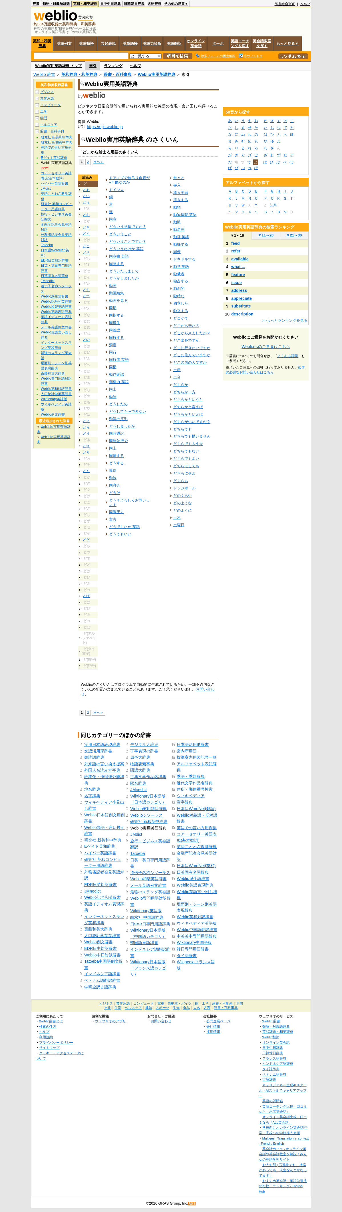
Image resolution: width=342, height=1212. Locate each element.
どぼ (86, 596)
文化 (107, 1007)
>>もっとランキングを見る (284, 320)
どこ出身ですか (186, 340)
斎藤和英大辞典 (98, 929)
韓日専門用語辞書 (193, 949)
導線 (112, 470)
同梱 (112, 367)
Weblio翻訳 (270, 1037)
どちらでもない (186, 451)
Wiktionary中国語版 (194, 942)
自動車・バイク (180, 1003)
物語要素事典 (142, 764)
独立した (180, 303)
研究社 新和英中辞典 (148, 821)
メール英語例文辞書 (148, 885)
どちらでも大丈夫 (188, 444)
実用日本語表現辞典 (102, 744)
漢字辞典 (185, 802)
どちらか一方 (184, 392)
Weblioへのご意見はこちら (266, 346)
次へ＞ (98, 161)
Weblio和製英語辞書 (148, 879)
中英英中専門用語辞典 (197, 936)
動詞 (112, 396)
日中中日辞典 (110, 3)
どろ (86, 452)
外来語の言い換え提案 (104, 764)
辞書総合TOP (285, 4)
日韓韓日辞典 (134, 3)
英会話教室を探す (262, 43)
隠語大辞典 (140, 770)
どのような (182, 503)
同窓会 (114, 485)
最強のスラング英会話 (150, 892)
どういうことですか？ (127, 241)
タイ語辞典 (270, 1069)
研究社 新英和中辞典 (102, 840)
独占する (180, 281)
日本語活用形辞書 (193, 744)
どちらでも (182, 429)
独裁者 (178, 274)
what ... (238, 266)
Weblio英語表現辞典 (195, 885)
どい (86, 196)
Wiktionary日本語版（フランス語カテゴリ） (148, 968)
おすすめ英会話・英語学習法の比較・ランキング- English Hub (283, 1186)
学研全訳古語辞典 (100, 987)
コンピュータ (50, 105)
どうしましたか (122, 426)
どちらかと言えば (188, 407)
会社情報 (213, 1026)
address (239, 290)
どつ (86, 296)
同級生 (114, 323)
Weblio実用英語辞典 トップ (58, 66)
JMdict (136, 834)
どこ (86, 246)
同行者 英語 (119, 359)
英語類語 (86, 43)
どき (86, 227)
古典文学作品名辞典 (148, 776)
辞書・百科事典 (118, 74)
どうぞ (114, 493)
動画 (112, 286)
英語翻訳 (174, 43)
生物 (176, 1007)
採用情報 (213, 1031)
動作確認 (116, 374)
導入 (177, 185)
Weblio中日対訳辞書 (102, 955)
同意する (116, 264)
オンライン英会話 (196, 43)
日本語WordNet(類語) (196, 808)
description (242, 314)
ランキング (113, 66)
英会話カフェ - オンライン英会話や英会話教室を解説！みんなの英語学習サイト (283, 1154)
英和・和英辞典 (85, 3)
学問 (43, 118)
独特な (178, 296)
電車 (160, 1003)
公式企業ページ (218, 1021)
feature (238, 274)
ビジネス (47, 92)
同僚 (177, 252)
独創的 (178, 288)
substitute (241, 306)
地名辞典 (92, 789)
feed (235, 243)
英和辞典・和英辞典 (79, 74)
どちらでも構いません (191, 436)
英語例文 (64, 43)
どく (86, 234)
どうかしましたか (124, 278)
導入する (180, 200)
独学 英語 (181, 266)
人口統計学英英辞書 (102, 935)
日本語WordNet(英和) (196, 865)
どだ (86, 540)
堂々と (178, 178)
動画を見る (118, 300)
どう (86, 202)
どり (86, 434)
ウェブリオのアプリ (110, 1021)
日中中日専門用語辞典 (150, 924)
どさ (86, 252)
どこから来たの (186, 325)
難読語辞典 (94, 757)
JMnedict (92, 891)
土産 (177, 370)
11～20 (266, 235)
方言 (207, 1007)
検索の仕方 (47, 1026)
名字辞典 (92, 796)
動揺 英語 (181, 237)
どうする (116, 463)
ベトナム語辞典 (274, 1074)
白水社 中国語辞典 (146, 917)
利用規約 (46, 1037)
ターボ (218, 43)
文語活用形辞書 (98, 751)
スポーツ (162, 1007)
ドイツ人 (116, 190)
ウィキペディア (191, 796)
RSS (192, 1203)
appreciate (241, 298)
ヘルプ (305, 4)
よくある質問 (287, 356)
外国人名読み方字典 (102, 770)
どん (86, 471)
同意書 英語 (119, 256)
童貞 (112, 519)
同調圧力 (116, 512)
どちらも (180, 481)
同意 (112, 219)
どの (86, 340)
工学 (43, 112)
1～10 (237, 235)
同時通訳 (116, 433)
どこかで (180, 318)
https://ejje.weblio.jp (105, 126)
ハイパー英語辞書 (100, 853)
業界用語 (47, 98)
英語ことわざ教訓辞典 (197, 846)
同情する (116, 456)
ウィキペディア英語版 (197, 923)
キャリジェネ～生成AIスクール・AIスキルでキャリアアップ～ (283, 1090)
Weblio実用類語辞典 (148, 808)
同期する (116, 315)
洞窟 (112, 345)
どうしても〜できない (127, 411)
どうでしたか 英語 (124, 527)
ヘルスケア (48, 125)
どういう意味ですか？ (127, 226)
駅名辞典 (138, 783)
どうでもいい (120, 534)
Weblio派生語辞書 (193, 878)
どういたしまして (124, 271)
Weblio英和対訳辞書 (195, 916)
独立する (180, 311)
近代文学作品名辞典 (195, 783)
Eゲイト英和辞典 (99, 846)
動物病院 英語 (185, 215)
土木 (177, 517)
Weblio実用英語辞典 (156, 74)
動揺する (180, 244)
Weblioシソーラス (146, 815)
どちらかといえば (188, 414)
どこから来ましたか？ (191, 333)
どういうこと (120, 234)
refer (235, 251)
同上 (112, 448)
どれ (86, 446)
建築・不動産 (222, 1003)
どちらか (180, 385)
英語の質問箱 (272, 1101)
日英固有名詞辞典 (193, 872)
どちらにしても (186, 466)
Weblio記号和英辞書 (102, 897)
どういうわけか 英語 (126, 249)
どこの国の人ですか (190, 362)
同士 (112, 389)
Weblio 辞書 (44, 74)
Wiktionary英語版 (145, 911)
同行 (112, 352)
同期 (112, 308)
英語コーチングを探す (240, 43)
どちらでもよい (186, 458)
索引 (92, 66)
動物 (177, 207)
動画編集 (116, 293)
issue (236, 282)
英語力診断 (152, 43)
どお (86, 215)
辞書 (36, 3)
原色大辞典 (140, 757)
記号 (273, 205)
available (240, 259)
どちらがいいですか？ (191, 422)
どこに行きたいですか (191, 348)
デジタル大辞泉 (144, 744)
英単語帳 (130, 43)
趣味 (148, 1007)
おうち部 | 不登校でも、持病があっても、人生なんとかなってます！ (283, 1170)
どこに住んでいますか (191, 355)
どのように (182, 510)
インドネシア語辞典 (277, 1063)
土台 (177, 377)
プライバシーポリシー (56, 1042)
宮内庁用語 (187, 751)
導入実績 (180, 193)
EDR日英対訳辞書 (100, 884)
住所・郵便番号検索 (195, 789)
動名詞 (178, 229)
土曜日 (178, 525)
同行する (116, 337)
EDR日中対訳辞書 (100, 948)
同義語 (114, 330)
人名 (196, 1007)
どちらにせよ (184, 473)
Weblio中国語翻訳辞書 (197, 929)
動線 (112, 478)
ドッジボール (184, 488)
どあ (86, 190)
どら (86, 427)
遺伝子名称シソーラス (150, 872)
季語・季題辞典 (191, 776)
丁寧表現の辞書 (144, 751)
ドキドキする (184, 259)
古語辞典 (154, 3)
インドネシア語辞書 (102, 974)
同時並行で (118, 441)
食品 (186, 1007)
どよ (86, 421)
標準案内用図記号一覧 (197, 757)
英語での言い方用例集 (197, 827)
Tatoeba (137, 853)
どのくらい (182, 495)
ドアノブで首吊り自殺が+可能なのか (129, 180)
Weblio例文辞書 (98, 942)
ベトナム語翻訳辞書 (102, 980)
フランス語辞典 (274, 1058)
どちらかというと (188, 399)
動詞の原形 (118, 419)
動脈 (177, 222)
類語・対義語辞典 (56, 3)
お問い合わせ (161, 1021)
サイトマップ (49, 1047)
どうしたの (118, 404)
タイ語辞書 (187, 955)
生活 (117, 1007)
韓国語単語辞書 (144, 942)
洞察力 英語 (119, 382)
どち (86, 290)
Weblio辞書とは (51, 1021)
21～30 (294, 235)
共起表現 (108, 43)
